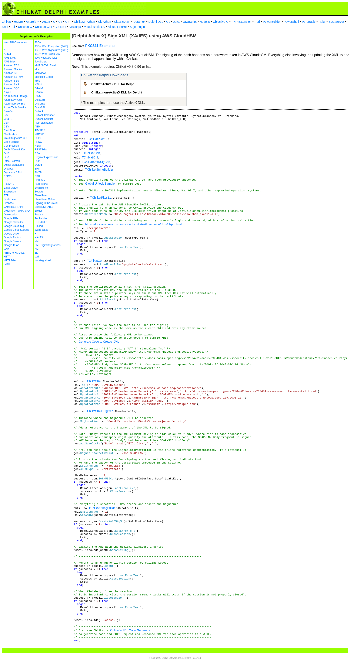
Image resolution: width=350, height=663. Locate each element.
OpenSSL (40, 107)
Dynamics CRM (12, 172)
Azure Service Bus (14, 103)
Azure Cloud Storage (15, 96)
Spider (38, 210)
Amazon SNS (11, 84)
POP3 (38, 138)
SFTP (38, 168)
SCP (37, 161)
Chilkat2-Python (84, 21)
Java (176, 21)
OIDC (38, 96)
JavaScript (190, 21)
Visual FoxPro (117, 26)
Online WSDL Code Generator (130, 630)
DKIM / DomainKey (15, 149)
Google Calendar (13, 222)
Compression (11, 145)
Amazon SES (11, 80)
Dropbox (8, 168)
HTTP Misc (10, 260)
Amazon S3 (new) (14, 76)
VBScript (75, 26)
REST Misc (41, 149)
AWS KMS (10, 57)
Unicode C (25, 26)
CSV (6, 126)
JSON (38, 42)
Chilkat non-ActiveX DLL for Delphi (116, 92)
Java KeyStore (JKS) (46, 57)
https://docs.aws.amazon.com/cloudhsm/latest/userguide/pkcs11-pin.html (133, 224)
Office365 (40, 99)
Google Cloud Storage (16, 229)
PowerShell (291, 21)
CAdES (8, 118)
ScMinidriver (42, 187)
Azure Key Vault (13, 99)
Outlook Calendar (44, 115)
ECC (6, 180)
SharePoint (41, 195)
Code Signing (11, 141)
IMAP (7, 264)
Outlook (39, 111)
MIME (38, 69)
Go (168, 21)
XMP (37, 248)
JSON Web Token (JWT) (49, 53)
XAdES (39, 237)
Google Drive (11, 233)
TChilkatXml (90, 157)
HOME (18, 21)
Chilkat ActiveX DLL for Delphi (113, 84)
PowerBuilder (272, 21)
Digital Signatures (14, 164)
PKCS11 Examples (100, 46)
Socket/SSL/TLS (44, 206)
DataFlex (139, 21)
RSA (37, 153)
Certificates (10, 134)
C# (60, 21)
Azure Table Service (15, 107)
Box (6, 115)
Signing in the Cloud (46, 203)
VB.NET (61, 26)
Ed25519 (9, 183)
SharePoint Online (45, 199)
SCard (38, 164)
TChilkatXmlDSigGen (96, 162)
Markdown (40, 73)
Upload (39, 226)
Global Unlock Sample (100, 183)
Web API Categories (15, 42)
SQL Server (336, 21)
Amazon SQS (11, 88)
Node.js (205, 21)
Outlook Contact (44, 118)
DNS (6, 153)
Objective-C (220, 21)
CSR (6, 122)
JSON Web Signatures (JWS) (51, 50)
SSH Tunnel (41, 183)
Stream (39, 214)
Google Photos (12, 237)
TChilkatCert (92, 153)
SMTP (38, 172)
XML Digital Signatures (48, 245)
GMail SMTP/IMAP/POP (17, 210)
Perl (257, 21)
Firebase (9, 203)
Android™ (32, 21)
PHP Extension (241, 21)
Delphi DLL (155, 21)
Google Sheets (12, 241)
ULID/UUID (41, 222)
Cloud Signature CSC (16, 138)
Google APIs (11, 218)
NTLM (38, 84)
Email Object (11, 187)
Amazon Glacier (13, 69)
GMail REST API (13, 206)
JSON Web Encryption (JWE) (51, 46)
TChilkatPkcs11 (97, 139)
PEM (37, 126)
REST (38, 145)
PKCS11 (39, 134)
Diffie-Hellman (12, 161)
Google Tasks (11, 245)
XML (37, 241)
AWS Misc (10, 61)
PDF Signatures (44, 122)
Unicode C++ (43, 26)
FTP (6, 195)
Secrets (39, 191)
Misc (37, 80)
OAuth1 (39, 88)
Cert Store (10, 130)
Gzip (6, 248)
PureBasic (309, 21)
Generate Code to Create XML (99, 341)
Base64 (8, 111)
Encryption (10, 191)
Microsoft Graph (44, 76)
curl (37, 256)
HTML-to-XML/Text (14, 252)
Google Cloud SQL (14, 226)
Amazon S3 (10, 73)
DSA (6, 157)
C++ (68, 21)
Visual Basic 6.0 (94, 26)
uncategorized (43, 260)
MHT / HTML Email (45, 65)
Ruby (322, 21)
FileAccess (10, 199)
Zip (36, 252)
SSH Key (40, 180)
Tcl (13, 26)
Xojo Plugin (137, 26)
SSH (37, 176)
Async (7, 92)
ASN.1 (7, 53)
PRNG (38, 141)
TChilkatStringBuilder (99, 169)
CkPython (104, 21)
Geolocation (10, 214)
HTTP (7, 256)
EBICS (7, 176)
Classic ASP (122, 21)
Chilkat (6, 21)
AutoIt (46, 21)
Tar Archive (41, 218)
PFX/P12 (40, 130)
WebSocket (41, 229)
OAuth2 (39, 92)
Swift (5, 26)
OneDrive (40, 103)
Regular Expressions (46, 157)
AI (5, 50)
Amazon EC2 (11, 65)
